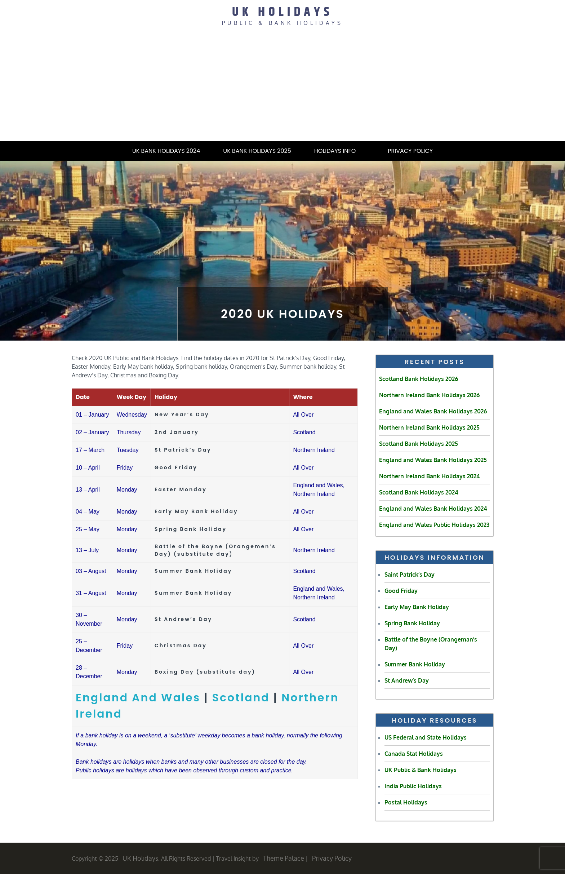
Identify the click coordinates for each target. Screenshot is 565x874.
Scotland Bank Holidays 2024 (418, 492)
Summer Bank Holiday (414, 664)
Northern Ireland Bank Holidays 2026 (429, 395)
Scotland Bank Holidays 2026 (418, 378)
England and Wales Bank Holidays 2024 (433, 508)
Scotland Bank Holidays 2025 (418, 443)
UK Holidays (282, 12)
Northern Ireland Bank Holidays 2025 (429, 427)
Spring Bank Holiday (412, 623)
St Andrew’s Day (406, 680)
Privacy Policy (410, 151)
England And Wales (138, 697)
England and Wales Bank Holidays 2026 (433, 411)
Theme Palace (283, 858)
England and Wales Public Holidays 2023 (434, 524)
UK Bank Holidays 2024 (166, 151)
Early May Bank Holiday (416, 607)
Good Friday (401, 590)
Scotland (241, 697)
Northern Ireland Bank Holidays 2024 (429, 476)
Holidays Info (339, 151)
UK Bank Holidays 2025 (257, 151)
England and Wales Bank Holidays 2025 (433, 459)
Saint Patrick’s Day (409, 574)
